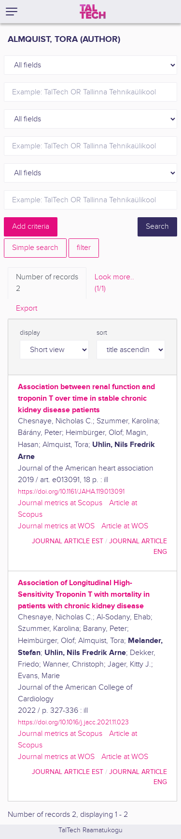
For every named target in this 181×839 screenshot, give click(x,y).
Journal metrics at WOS (56, 526)
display (30, 333)
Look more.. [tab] (114, 284)
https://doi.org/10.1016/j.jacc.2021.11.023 (73, 722)
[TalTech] (92, 11)
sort (102, 333)
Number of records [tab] (47, 284)
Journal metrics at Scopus (60, 503)
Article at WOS (124, 526)
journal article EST (67, 541)
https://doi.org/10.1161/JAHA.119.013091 (71, 491)
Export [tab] (26, 308)
